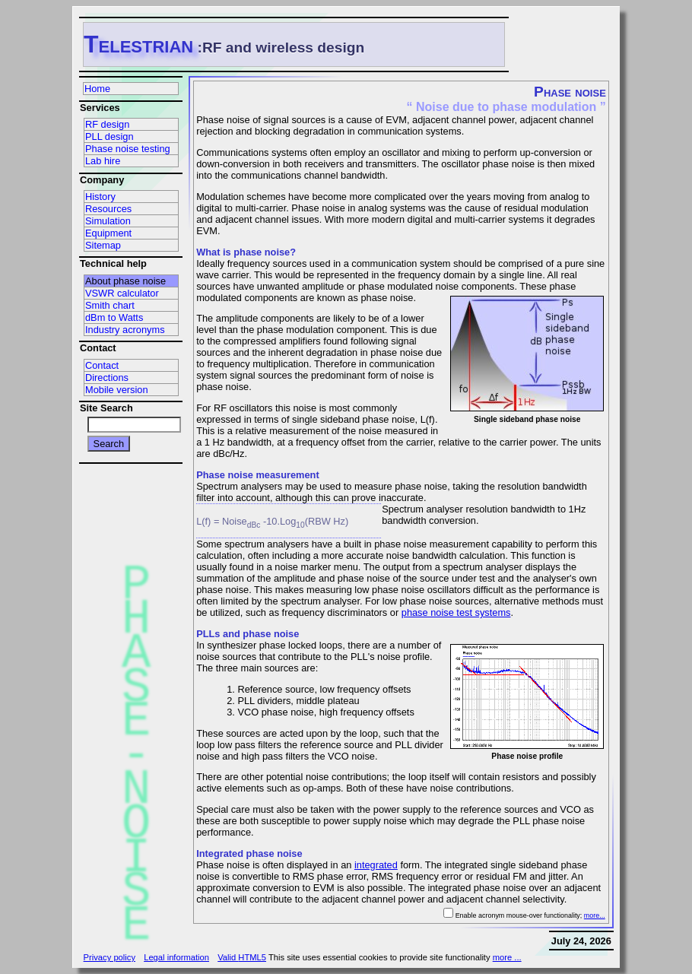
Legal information (176, 957)
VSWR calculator (122, 293)
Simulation (108, 221)
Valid (241, 957)
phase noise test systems (456, 612)
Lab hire (102, 161)
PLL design (109, 136)
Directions (107, 377)
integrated (376, 865)
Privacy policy (109, 957)
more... (594, 915)
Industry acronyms (125, 329)
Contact (102, 365)
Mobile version (116, 389)
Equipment (108, 233)
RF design (107, 124)
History (100, 196)
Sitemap (103, 245)
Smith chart (110, 305)
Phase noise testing (127, 148)
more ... (507, 957)
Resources (108, 208)
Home (97, 88)
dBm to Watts (114, 317)
